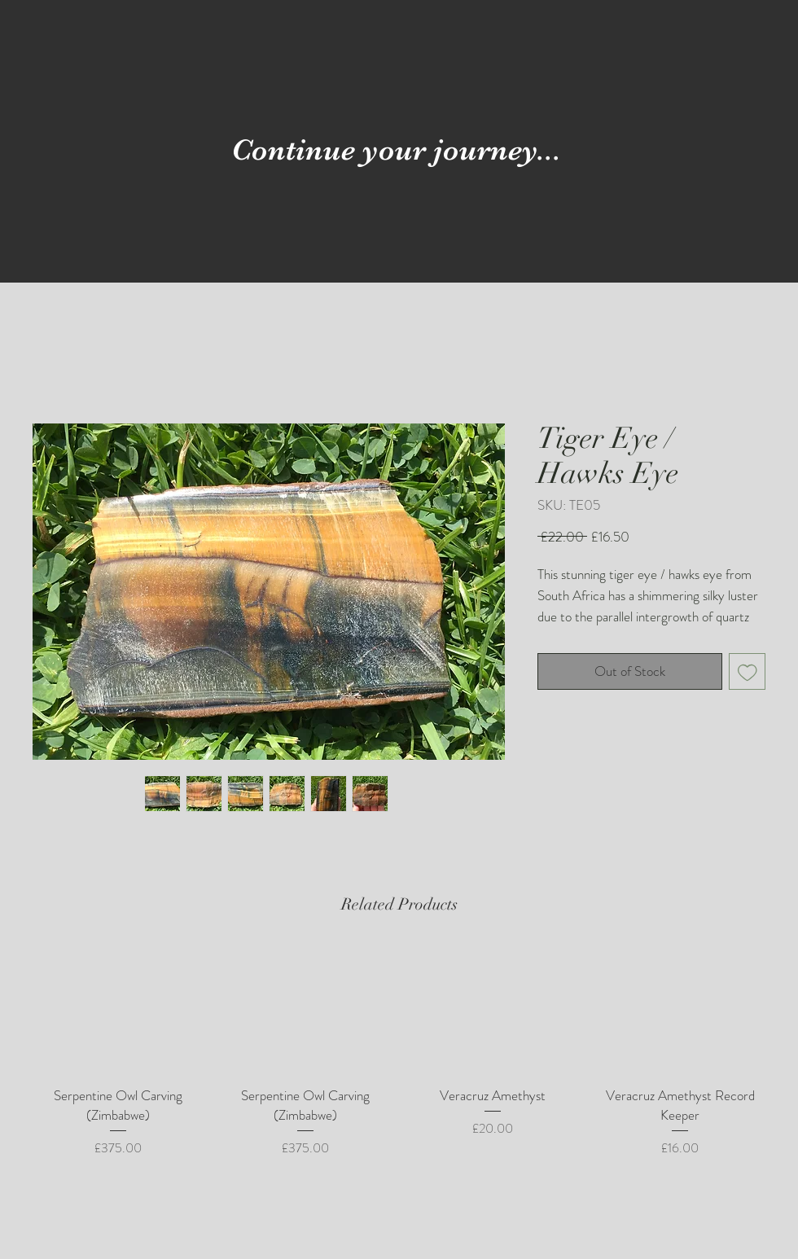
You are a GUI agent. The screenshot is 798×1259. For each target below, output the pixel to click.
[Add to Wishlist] (747, 672)
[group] (399, 1051)
